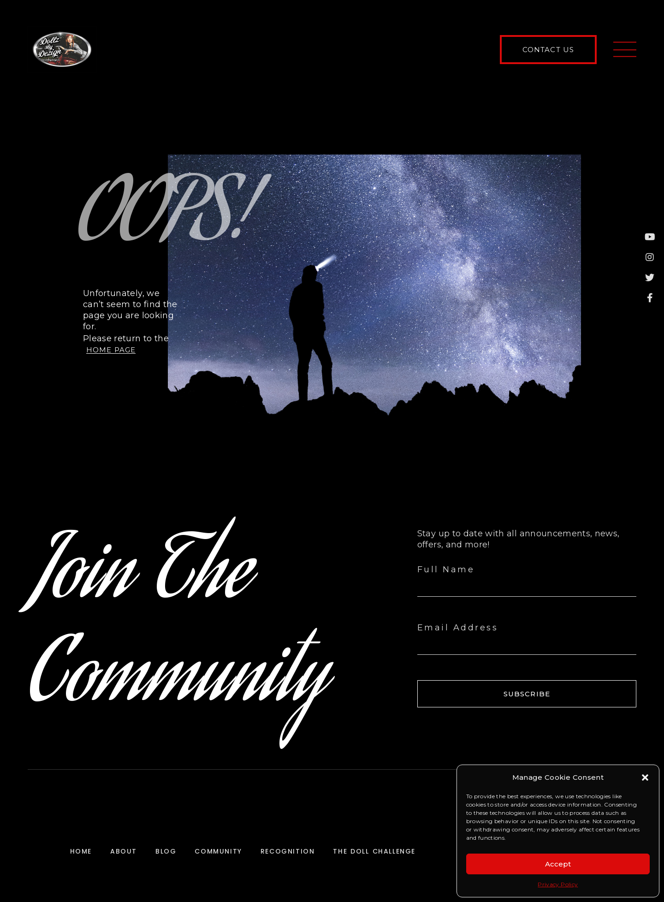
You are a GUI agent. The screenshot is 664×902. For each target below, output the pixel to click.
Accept (558, 864)
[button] (645, 777)
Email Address (457, 628)
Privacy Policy (558, 884)
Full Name (446, 569)
